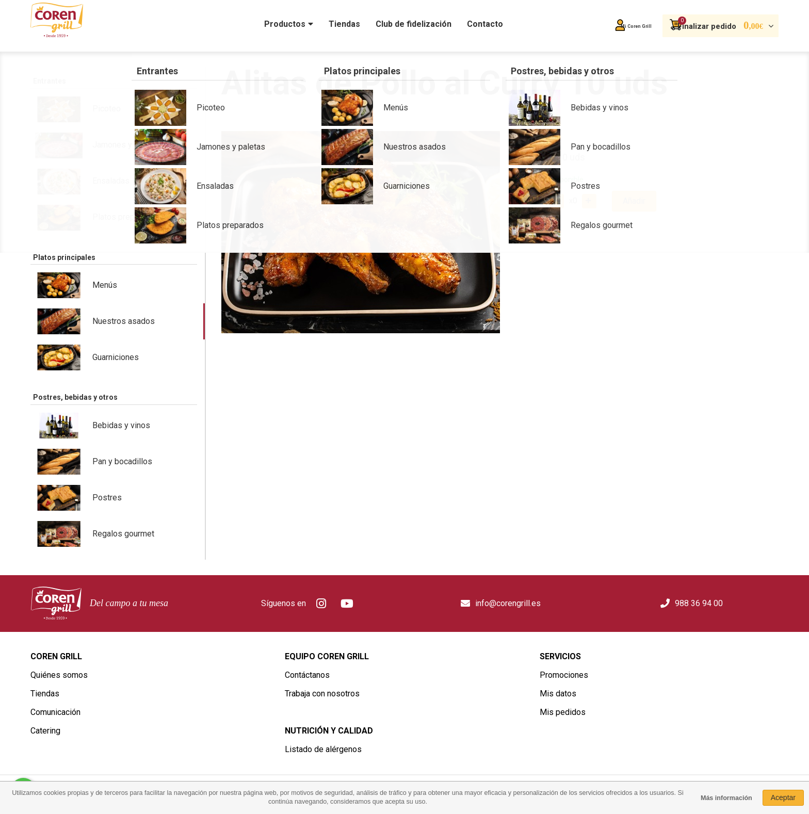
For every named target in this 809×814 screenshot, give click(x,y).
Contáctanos (307, 675)
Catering (45, 731)
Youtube (347, 603)
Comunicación (55, 712)
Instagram (321, 603)
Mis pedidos (563, 712)
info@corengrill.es (508, 603)
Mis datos (558, 693)
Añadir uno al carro (586, 200)
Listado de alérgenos (323, 749)
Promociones (564, 675)
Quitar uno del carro (555, 200)
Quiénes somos (59, 675)
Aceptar (783, 797)
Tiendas (44, 693)
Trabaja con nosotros (322, 693)
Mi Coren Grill (598, 26)
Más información (726, 798)
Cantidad (526, 200)
